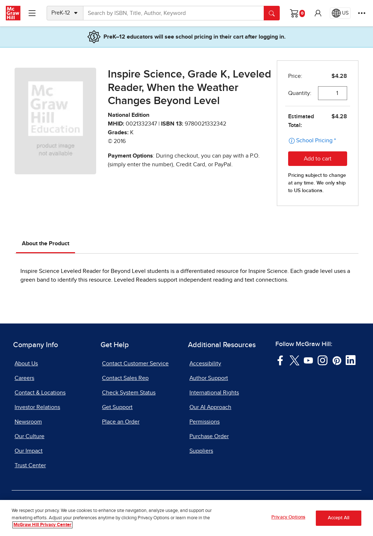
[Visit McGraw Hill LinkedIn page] (351, 360)
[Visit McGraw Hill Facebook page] (280, 360)
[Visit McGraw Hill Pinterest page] (337, 360)
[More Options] (362, 13)
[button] (318, 13)
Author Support (208, 378)
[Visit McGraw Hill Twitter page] (294, 360)
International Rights (214, 393)
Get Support (117, 407)
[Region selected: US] (340, 13)
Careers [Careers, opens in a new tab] (24, 378)
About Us (26, 363)
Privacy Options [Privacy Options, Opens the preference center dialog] (288, 517)
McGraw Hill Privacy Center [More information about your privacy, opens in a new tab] (42, 525)
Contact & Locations (40, 393)
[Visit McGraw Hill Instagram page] (322, 360)
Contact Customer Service (135, 363)
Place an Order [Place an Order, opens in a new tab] (121, 422)
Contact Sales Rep (125, 378)
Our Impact (29, 451)
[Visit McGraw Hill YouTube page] (308, 360)
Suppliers (201, 451)
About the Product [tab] (45, 243)
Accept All (338, 518)
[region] (186, 518)
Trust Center (30, 465)
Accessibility (205, 363)
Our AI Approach (210, 407)
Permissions (204, 422)
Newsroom (28, 422)
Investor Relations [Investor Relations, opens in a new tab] (37, 407)
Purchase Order (209, 436)
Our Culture (29, 436)
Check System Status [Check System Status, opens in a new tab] (129, 393)
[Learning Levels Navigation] (32, 13)
